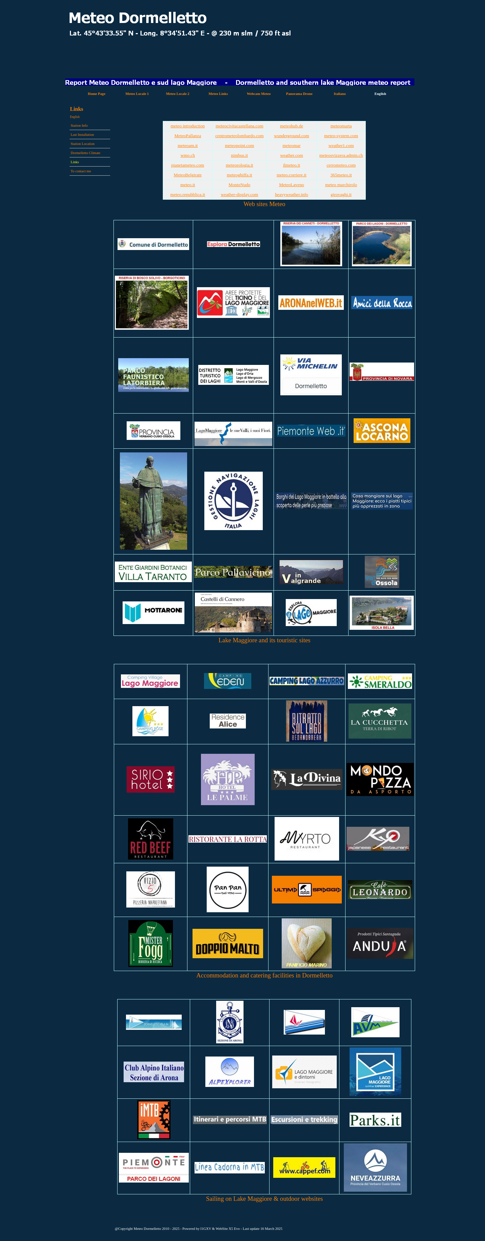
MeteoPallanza (187, 135)
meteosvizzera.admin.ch (341, 155)
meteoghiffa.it (239, 174)
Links (75, 162)
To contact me (81, 171)
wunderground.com (291, 135)
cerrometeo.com (341, 165)
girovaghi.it (341, 194)
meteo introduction (188, 125)
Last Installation (82, 134)
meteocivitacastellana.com (239, 125)
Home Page (96, 94)
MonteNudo (239, 184)
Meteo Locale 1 (137, 94)
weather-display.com (239, 194)
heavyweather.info (291, 194)
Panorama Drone (299, 94)
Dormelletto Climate (85, 153)
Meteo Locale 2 (177, 94)
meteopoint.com (239, 145)
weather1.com (341, 145)
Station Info (79, 125)
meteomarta (341, 125)
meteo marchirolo (341, 184)
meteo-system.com (341, 135)
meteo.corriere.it (291, 174)
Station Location (83, 144)
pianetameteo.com (187, 165)
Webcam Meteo (259, 94)
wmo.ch (187, 155)
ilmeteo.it (291, 165)
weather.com (291, 155)
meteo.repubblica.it (187, 194)
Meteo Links (218, 94)
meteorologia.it (239, 165)
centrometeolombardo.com (239, 135)
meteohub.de (291, 125)
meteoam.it (188, 145)
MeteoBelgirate (188, 174)
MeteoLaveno (291, 184)
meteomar (292, 145)
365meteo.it (341, 174)
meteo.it (187, 184)
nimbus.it (239, 155)
